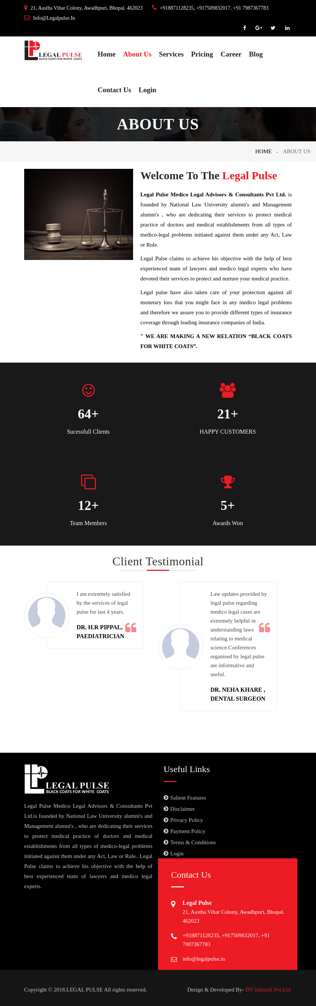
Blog (256, 54)
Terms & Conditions (193, 842)
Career (231, 54)
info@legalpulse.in (49, 18)
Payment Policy (188, 831)
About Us (137, 54)
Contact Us (114, 90)
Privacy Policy (186, 820)
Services (171, 54)
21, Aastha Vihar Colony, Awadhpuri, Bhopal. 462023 (83, 8)
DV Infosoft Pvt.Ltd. (268, 990)
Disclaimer (182, 809)
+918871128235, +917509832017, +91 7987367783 (210, 8)
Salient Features (188, 798)
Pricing (202, 54)
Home (107, 54)
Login (148, 90)
